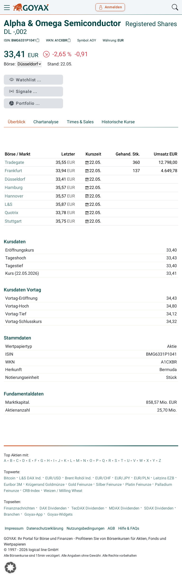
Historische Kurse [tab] (118, 121)
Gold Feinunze (80, 484)
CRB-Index (31, 491)
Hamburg (14, 187)
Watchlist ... (25, 79)
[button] (10, 567)
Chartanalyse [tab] (46, 121)
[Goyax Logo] (31, 7)
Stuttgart (13, 221)
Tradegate (14, 162)
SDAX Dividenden (158, 508)
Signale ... (23, 91)
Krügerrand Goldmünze (45, 484)
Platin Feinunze (138, 484)
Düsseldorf (15, 179)
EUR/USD (53, 478)
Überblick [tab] (16, 121)
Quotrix (11, 212)
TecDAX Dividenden (87, 508)
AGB (111, 528)
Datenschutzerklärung (45, 528)
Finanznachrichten (19, 508)
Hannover (14, 196)
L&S (8, 204)
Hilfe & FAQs (128, 528)
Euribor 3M (13, 484)
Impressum (14, 528)
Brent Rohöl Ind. (78, 478)
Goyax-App (33, 514)
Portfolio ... (24, 103)
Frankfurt (13, 170)
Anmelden (110, 7)
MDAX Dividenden (124, 508)
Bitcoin (9, 478)
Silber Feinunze (109, 484)
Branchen (12, 514)
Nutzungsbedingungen (86, 528)
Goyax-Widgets (60, 514)
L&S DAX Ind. (30, 478)
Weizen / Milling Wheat (63, 491)
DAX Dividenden (53, 508)
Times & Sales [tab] (80, 121)
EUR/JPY (122, 478)
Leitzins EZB (163, 478)
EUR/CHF (103, 478)
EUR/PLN (142, 478)
